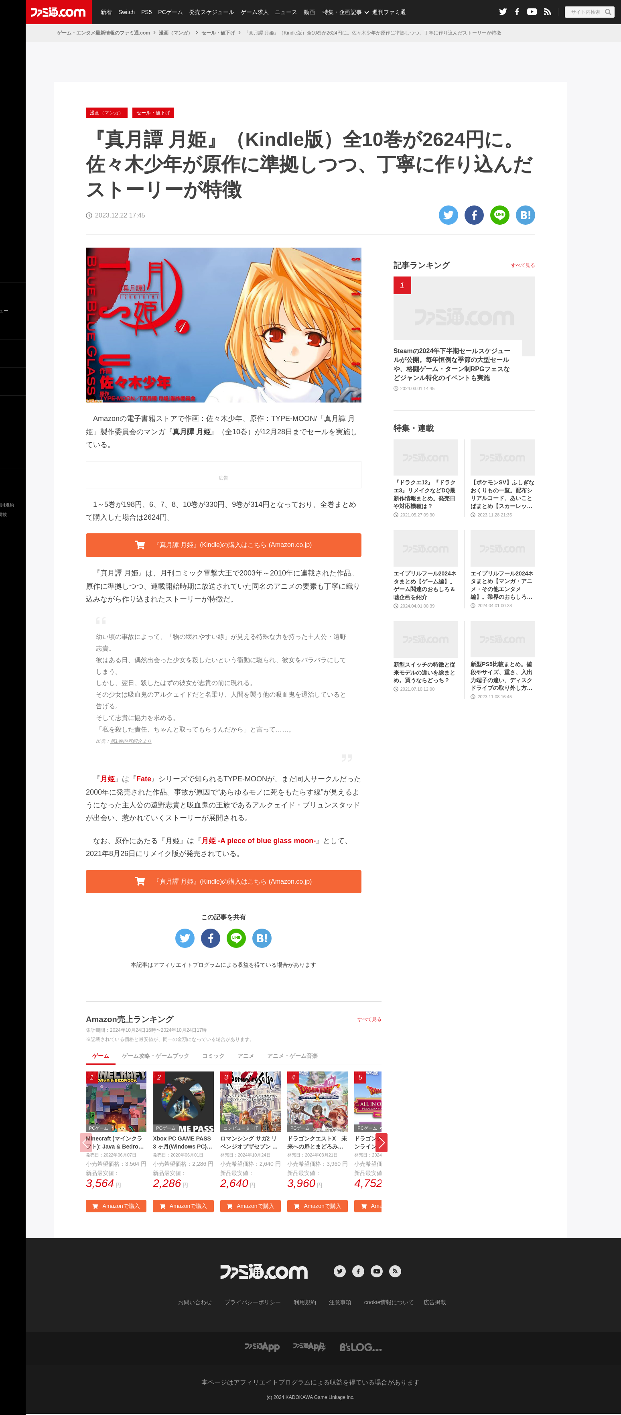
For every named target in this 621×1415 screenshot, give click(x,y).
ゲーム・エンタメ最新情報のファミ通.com (103, 33)
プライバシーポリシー (259, 1304)
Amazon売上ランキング (129, 1019)
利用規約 (305, 1304)
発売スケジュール (208, 12)
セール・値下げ (218, 33)
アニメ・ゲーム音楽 (292, 1056)
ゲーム (100, 1056)
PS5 (144, 12)
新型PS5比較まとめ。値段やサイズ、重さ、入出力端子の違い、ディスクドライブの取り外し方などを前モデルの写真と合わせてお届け (501, 676)
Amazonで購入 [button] (116, 1208)
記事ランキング (422, 265)
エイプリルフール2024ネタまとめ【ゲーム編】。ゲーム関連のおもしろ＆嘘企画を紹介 (425, 585)
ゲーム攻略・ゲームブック (155, 1056)
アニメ (245, 1056)
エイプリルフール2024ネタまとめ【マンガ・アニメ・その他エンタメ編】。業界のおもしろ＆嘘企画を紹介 (502, 585)
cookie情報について (381, 1304)
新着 (106, 12)
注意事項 (337, 1304)
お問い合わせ (207, 1304)
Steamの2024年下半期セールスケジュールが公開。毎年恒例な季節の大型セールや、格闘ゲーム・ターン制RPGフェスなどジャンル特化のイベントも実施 (452, 364)
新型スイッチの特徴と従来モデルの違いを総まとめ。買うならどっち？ (424, 672)
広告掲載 (421, 1304)
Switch (125, 12)
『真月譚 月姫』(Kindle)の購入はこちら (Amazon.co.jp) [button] (223, 545)
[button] (381, 1143)
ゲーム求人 (250, 12)
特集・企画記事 (335, 12)
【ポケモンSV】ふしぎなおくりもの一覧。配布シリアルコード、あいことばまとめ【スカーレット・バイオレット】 (502, 494)
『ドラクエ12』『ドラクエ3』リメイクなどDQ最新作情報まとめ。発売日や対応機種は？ (425, 494)
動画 (303, 12)
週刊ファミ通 (382, 12)
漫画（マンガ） (176, 33)
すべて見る (369, 1019)
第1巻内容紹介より (131, 741)
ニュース (281, 12)
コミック (213, 1056)
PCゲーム (167, 12)
